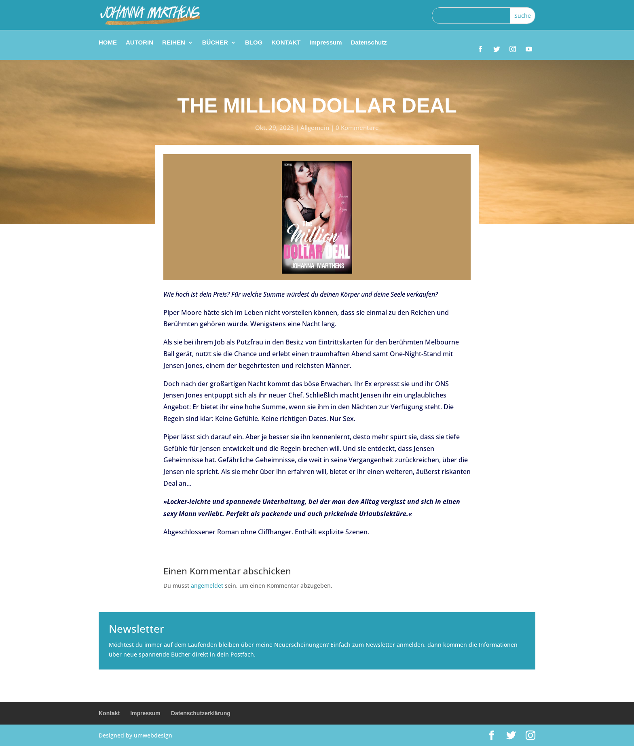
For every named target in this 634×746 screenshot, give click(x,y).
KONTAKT (285, 43)
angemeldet (207, 585)
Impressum (325, 43)
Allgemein (314, 127)
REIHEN (173, 43)
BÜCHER (215, 43)
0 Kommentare (357, 127)
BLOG (253, 43)
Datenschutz (369, 43)
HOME (108, 43)
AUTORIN (139, 43)
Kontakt (109, 713)
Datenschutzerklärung (200, 713)
